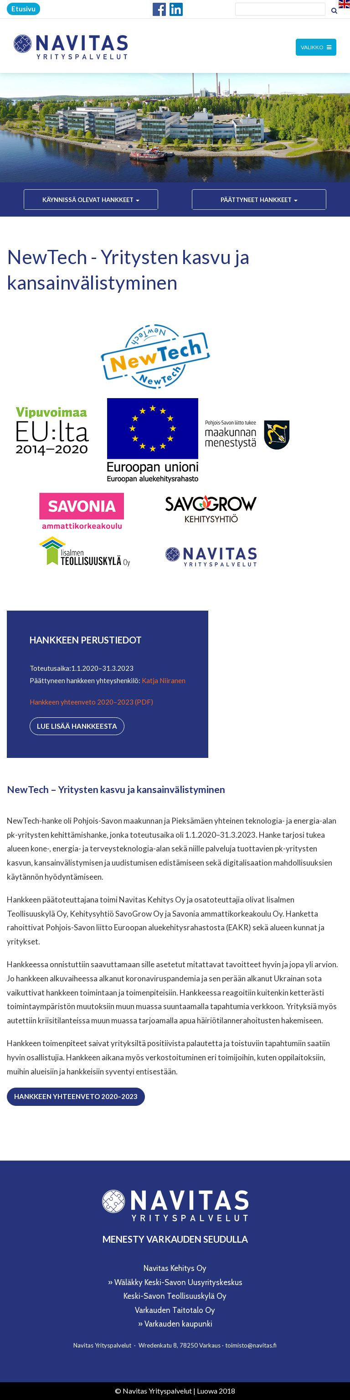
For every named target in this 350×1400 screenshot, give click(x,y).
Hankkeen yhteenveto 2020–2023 (76, 1096)
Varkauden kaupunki (178, 1323)
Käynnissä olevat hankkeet (90, 199)
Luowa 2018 (216, 1390)
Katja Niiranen (163, 680)
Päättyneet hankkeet (259, 199)
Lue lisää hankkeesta (77, 726)
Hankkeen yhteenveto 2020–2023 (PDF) (91, 702)
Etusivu (23, 9)
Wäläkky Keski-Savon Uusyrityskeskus (178, 1282)
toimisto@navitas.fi (251, 1345)
